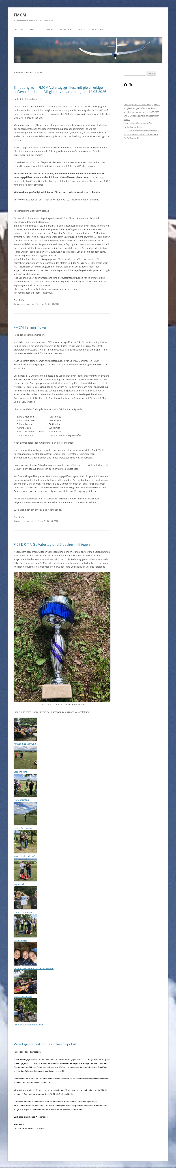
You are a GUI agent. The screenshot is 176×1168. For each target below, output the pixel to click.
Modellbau (66, 29)
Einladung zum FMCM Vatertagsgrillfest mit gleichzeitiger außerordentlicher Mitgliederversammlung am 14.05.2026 (60, 89)
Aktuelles (35, 29)
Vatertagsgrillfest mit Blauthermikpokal (45, 1044)
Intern (81, 29)
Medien (50, 29)
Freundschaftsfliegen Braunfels (138, 123)
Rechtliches (98, 29)
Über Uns (18, 29)
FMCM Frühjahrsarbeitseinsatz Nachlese (142, 130)
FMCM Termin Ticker (30, 327)
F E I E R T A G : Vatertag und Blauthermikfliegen (52, 544)
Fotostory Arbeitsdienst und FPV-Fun (141, 134)
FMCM (20, 15)
